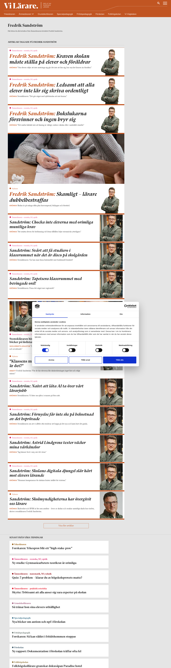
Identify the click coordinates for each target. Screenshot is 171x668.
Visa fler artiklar (66, 527)
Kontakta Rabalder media (74, 653)
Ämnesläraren (25, 14)
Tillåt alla (120, 360)
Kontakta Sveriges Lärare (126, 656)
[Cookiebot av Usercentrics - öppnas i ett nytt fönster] (126, 306)
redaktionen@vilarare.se (18, 655)
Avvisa (51, 360)
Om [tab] (121, 314)
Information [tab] (85, 314)
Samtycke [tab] (50, 314)
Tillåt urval (85, 360)
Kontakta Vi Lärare (17, 651)
